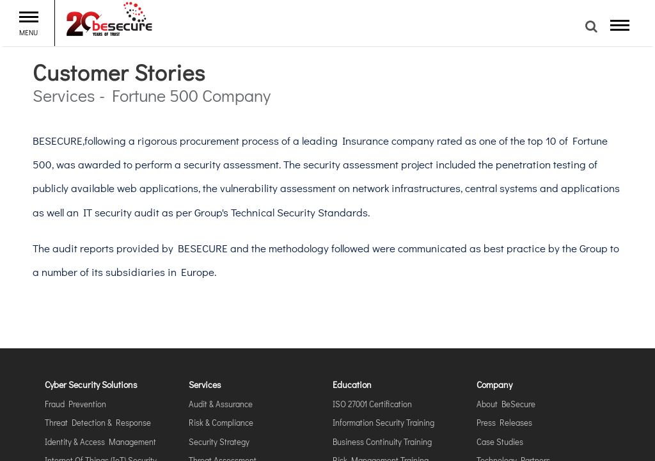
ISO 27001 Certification (372, 403)
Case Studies (500, 441)
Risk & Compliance (221, 422)
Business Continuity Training (382, 441)
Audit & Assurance (221, 403)
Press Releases (504, 422)
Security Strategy (219, 441)
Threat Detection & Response (98, 422)
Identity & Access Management (100, 441)
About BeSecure (506, 403)
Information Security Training (383, 422)
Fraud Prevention (75, 403)
